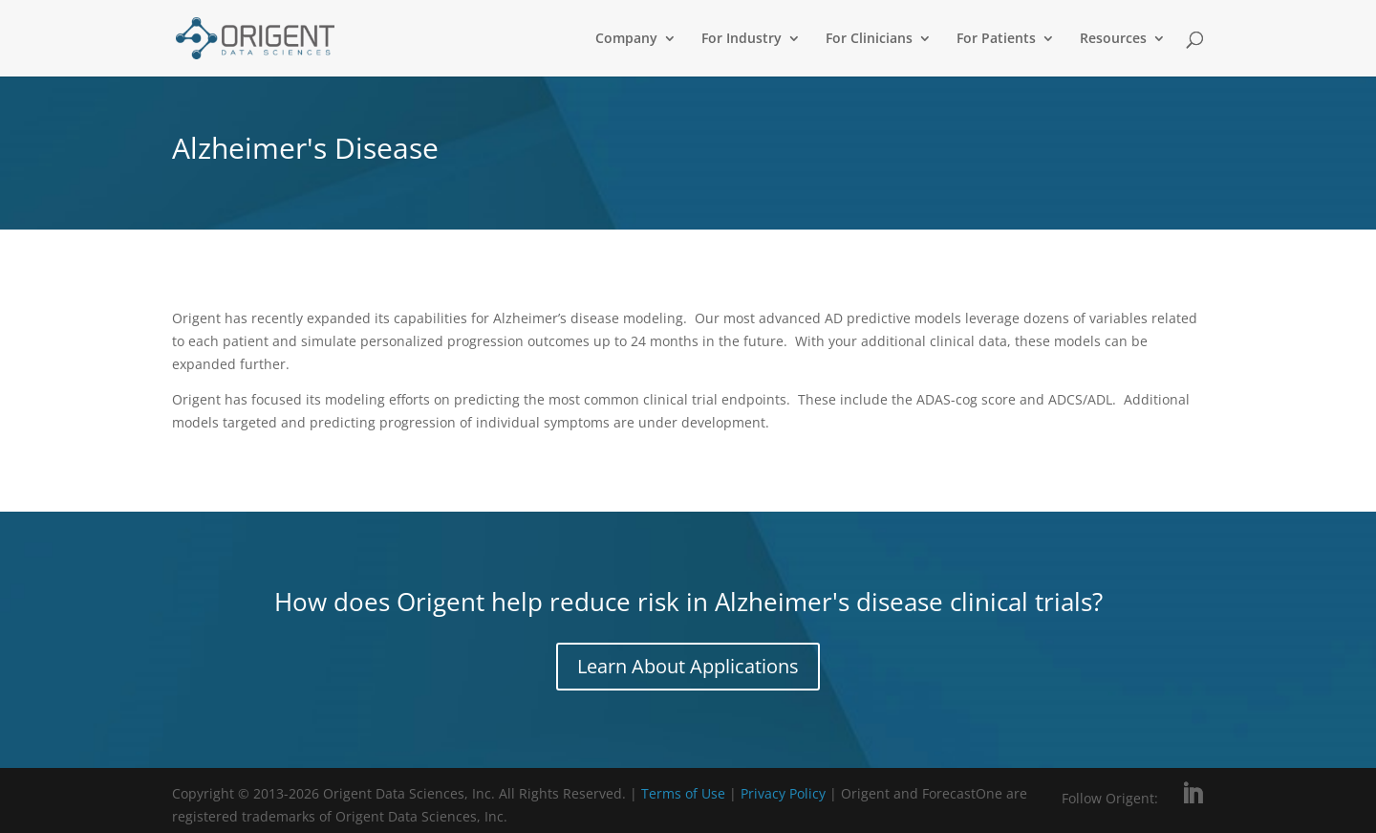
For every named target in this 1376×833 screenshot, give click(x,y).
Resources (1113, 39)
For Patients (996, 39)
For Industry (741, 39)
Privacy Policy (785, 793)
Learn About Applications (688, 666)
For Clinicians (869, 39)
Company (626, 39)
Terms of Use (683, 793)
